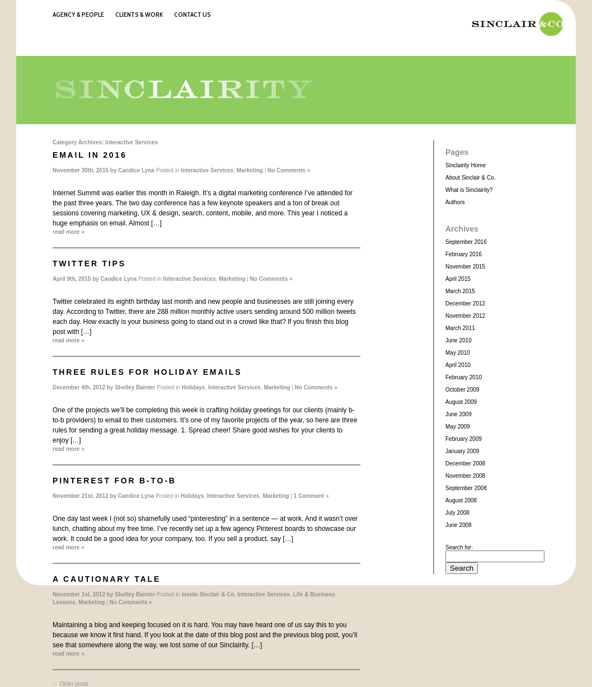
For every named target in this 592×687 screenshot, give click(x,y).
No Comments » (288, 170)
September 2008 (466, 488)
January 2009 (462, 451)
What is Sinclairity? (468, 190)
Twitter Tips (89, 263)
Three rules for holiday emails (147, 372)
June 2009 (458, 414)
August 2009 (461, 402)
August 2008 (461, 500)
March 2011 (460, 328)
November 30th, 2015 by (85, 170)
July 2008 (457, 513)
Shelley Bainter (135, 387)
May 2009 (457, 427)
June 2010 (458, 340)
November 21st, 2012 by (85, 496)
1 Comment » (311, 496)
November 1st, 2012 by (84, 594)
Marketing (250, 170)
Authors (454, 202)
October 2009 (462, 390)
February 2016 (463, 254)
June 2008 (458, 525)
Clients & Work (139, 14)
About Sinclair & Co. (470, 178)
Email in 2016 (90, 154)
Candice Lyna (136, 170)
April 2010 (458, 365)
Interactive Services (207, 170)
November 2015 (465, 266)
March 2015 (460, 291)
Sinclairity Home (465, 165)
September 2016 (466, 242)
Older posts (70, 684)
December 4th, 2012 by (84, 387)
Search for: (459, 547)
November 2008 (465, 476)
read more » (68, 232)
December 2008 (465, 463)
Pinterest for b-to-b (114, 480)
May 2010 (457, 353)
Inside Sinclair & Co (208, 594)
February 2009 (463, 439)
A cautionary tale (107, 579)
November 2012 (465, 316)
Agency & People (78, 14)
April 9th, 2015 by (77, 279)
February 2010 (463, 377)
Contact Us (192, 14)
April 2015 (458, 279)
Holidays (193, 387)
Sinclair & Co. (514, 24)
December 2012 (465, 303)
